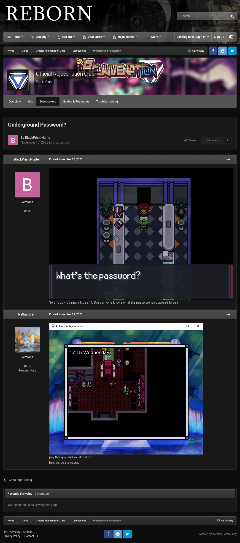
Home (16, 37)
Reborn (67, 37)
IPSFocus (26, 532)
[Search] (192, 16)
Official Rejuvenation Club (65, 74)
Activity (41, 37)
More (155, 37)
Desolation (95, 37)
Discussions (48, 101)
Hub (30, 101)
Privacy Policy (11, 536)
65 (27, 366)
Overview (15, 101)
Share (190, 140)
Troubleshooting (107, 101)
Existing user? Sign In (193, 37)
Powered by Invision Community (217, 534)
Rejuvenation (126, 37)
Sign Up (219, 37)
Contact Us (31, 536)
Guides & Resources (76, 101)
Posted (66, 159)
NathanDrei (26, 314)
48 (27, 211)
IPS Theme (10, 532)
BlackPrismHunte (37, 137)
